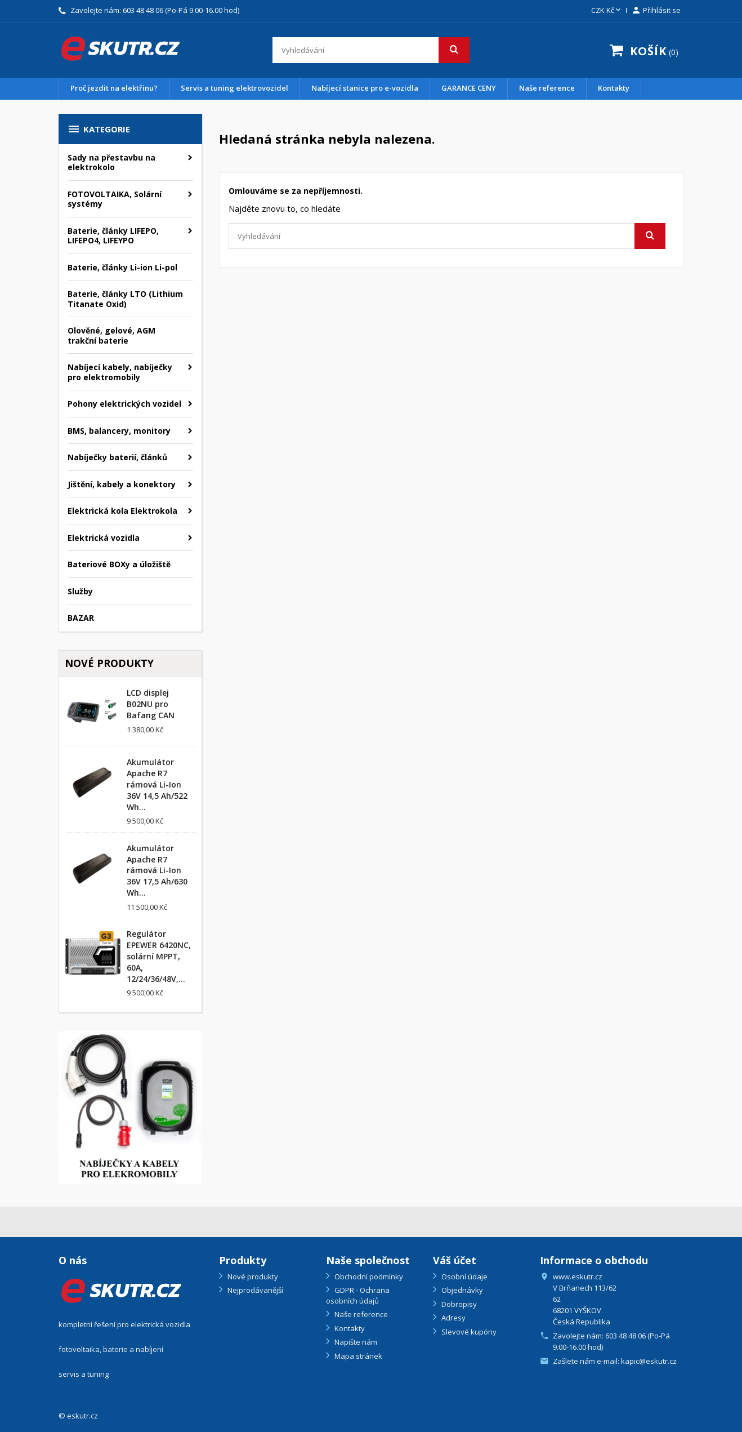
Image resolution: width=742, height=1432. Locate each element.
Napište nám (355, 1342)
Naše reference (547, 88)
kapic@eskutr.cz (649, 1361)
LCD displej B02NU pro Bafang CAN (151, 704)
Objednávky (461, 1290)
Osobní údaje (464, 1276)
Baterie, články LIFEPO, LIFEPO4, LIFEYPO (113, 235)
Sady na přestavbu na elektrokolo (111, 162)
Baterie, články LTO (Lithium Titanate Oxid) (125, 298)
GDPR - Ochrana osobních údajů (358, 1295)
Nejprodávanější (254, 1290)
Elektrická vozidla (104, 537)
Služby (80, 591)
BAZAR (81, 617)
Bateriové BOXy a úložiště (119, 564)
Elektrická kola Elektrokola (122, 510)
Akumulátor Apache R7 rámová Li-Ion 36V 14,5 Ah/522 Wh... (157, 784)
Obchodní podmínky (368, 1276)
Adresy (453, 1318)
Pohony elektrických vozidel (124, 403)
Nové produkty (252, 1276)
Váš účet (454, 1260)
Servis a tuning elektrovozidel (234, 88)
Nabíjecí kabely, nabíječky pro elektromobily (120, 372)
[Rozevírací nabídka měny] (607, 11)
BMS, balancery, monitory (119, 430)
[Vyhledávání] (371, 50)
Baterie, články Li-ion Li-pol (122, 267)
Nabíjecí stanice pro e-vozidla (364, 88)
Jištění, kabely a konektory (122, 484)
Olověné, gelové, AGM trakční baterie (111, 335)
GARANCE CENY (468, 88)
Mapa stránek (357, 1356)
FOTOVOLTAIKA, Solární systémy (115, 199)
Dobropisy (458, 1304)
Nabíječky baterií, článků (117, 457)
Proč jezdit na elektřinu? (114, 88)
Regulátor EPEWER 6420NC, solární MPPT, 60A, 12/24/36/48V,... (159, 956)
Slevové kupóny (468, 1332)
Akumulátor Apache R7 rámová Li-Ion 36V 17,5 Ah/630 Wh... (157, 870)
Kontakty (613, 88)
